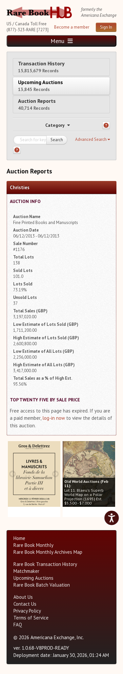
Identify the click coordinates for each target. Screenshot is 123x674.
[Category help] (106, 125)
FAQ (17, 624)
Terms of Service (31, 618)
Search (57, 140)
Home (19, 538)
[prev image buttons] (12, 474)
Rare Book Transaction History (45, 564)
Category (57, 125)
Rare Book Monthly (33, 545)
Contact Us (24, 604)
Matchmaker (26, 571)
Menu (62, 41)
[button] (92, 139)
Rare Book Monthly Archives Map (47, 552)
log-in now (53, 418)
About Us (23, 597)
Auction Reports (37, 104)
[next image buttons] (55, 474)
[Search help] (17, 150)
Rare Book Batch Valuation (41, 585)
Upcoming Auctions (40, 85)
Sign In (106, 27)
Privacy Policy (27, 611)
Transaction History (41, 67)
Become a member (71, 27)
